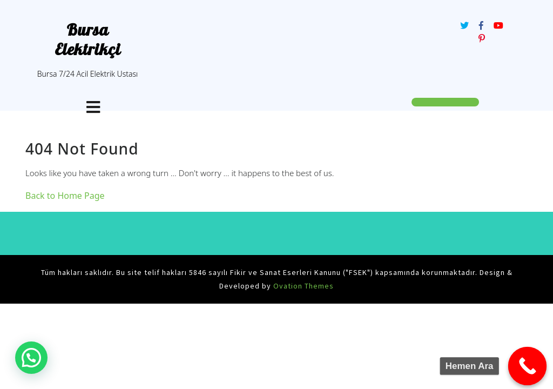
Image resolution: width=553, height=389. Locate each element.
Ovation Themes (302, 286)
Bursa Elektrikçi (88, 39)
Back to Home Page (65, 196)
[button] (31, 357)
